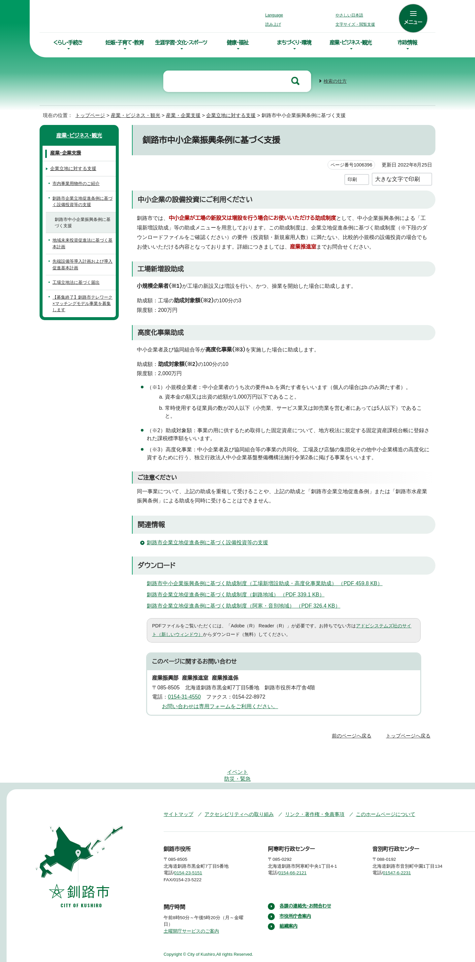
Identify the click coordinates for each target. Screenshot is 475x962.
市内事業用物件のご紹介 (76, 183)
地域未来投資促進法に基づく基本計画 (82, 242)
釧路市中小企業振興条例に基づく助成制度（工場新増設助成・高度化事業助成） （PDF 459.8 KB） (264, 575)
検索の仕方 (335, 80)
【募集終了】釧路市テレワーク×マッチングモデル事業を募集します (83, 299)
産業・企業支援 (176, 114)
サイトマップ (177, 785)
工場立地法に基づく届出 (75, 282)
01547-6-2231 (402, 844)
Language (276, 15)
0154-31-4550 (186, 688)
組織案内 (288, 898)
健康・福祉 (237, 42)
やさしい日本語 (349, 15)
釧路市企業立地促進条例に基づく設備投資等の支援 (207, 534)
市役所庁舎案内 (295, 888)
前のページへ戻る (353, 726)
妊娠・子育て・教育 (124, 42)
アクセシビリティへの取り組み (234, 785)
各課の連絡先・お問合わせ (305, 878)
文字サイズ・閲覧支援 (354, 24)
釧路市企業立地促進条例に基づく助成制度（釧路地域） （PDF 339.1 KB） (236, 586)
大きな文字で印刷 (397, 178)
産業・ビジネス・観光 (351, 42)
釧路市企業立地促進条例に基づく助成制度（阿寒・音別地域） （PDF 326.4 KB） (243, 597)
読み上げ (273, 24)
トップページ (87, 114)
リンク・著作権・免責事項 (305, 785)
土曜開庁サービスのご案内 (190, 902)
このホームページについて (372, 785)
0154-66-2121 (297, 844)
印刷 (352, 178)
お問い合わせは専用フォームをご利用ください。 (217, 697)
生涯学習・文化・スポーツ (181, 42)
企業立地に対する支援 (224, 114)
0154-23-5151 (193, 844)
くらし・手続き (68, 42)
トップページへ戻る (409, 726)
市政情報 (407, 42)
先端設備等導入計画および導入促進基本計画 (82, 263)
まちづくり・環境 (294, 42)
